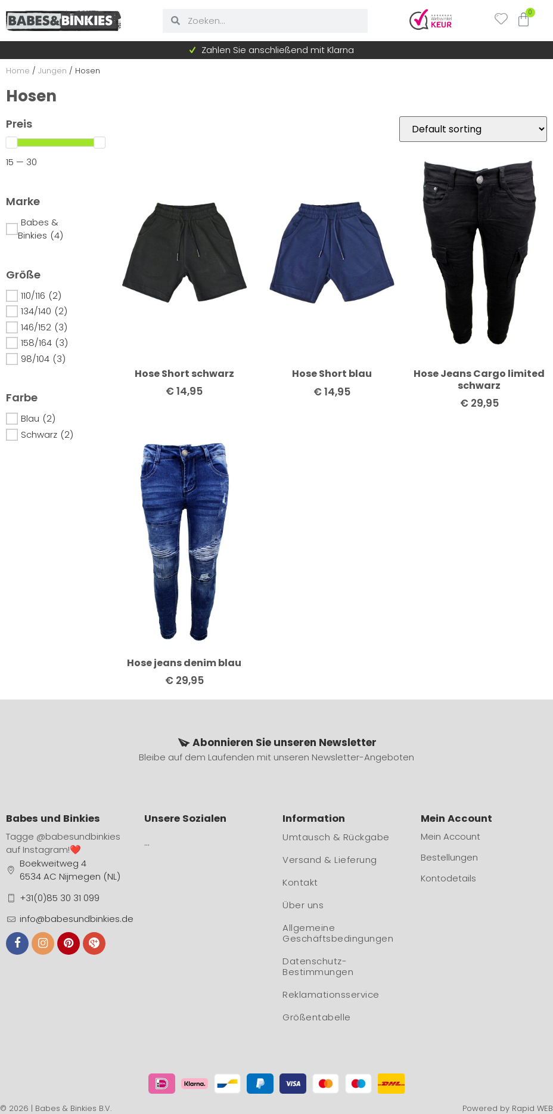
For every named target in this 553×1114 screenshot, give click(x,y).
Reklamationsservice (331, 994)
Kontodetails (448, 878)
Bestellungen (449, 857)
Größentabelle (316, 1017)
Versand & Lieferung (329, 859)
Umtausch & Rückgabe (336, 837)
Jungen (52, 71)
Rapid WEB (532, 1108)
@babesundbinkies (78, 836)
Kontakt (300, 882)
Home (18, 71)
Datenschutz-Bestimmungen (317, 966)
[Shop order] (473, 129)
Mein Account (450, 836)
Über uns (303, 905)
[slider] (11, 142)
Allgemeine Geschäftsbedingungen (337, 933)
